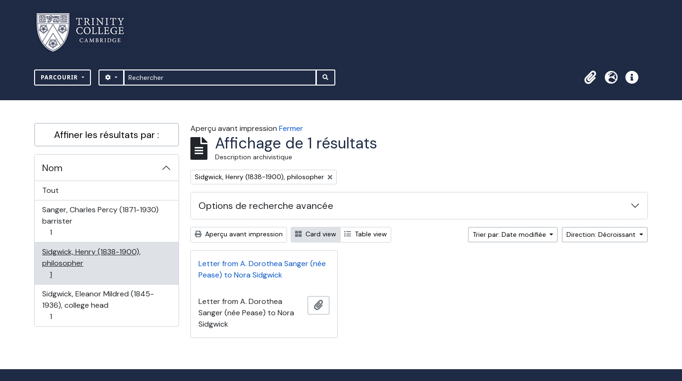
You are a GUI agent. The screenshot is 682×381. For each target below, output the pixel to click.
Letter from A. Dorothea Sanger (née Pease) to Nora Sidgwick (262, 269)
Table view (365, 234)
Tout (50, 190)
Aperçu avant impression (239, 234)
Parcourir (60, 77)
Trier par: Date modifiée (510, 234)
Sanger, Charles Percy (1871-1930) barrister (100, 221)
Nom (52, 168)
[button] (590, 77)
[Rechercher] (220, 77)
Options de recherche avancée (265, 205)
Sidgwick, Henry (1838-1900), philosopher (91, 263)
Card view (315, 234)
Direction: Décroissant (601, 234)
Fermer (291, 128)
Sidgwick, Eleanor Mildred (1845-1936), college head (98, 305)
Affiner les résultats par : (106, 135)
